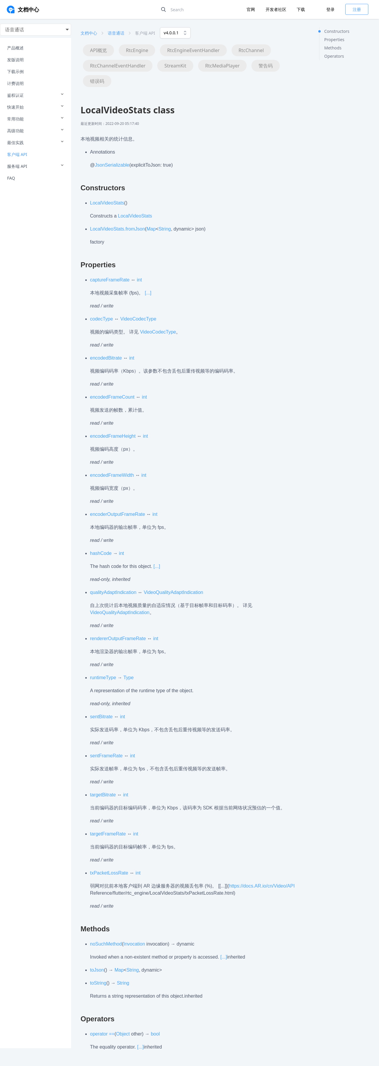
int (139, 279)
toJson (97, 969)
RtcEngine (137, 50)
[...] (148, 292)
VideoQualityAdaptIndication (173, 592)
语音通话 (116, 33)
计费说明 (15, 83)
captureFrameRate (109, 279)
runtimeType (103, 677)
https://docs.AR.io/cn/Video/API (262, 885)
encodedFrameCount (112, 397)
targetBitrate (103, 794)
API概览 (98, 50)
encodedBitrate (106, 357)
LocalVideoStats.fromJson (117, 228)
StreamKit (175, 65)
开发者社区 (277, 9)
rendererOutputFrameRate (118, 638)
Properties (334, 39)
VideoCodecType (138, 318)
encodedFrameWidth (112, 475)
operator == (102, 1033)
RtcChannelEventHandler (117, 65)
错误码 (97, 81)
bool (155, 1033)
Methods (332, 48)
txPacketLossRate (109, 872)
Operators (334, 56)
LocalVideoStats (107, 202)
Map (151, 228)
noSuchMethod (106, 943)
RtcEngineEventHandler (193, 50)
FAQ (11, 178)
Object (123, 1033)
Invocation (134, 943)
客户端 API (17, 154)
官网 (251, 9)
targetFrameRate (108, 833)
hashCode (101, 553)
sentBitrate (101, 716)
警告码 (265, 65)
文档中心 (89, 33)
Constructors (336, 31)
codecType (101, 318)
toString (98, 983)
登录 (330, 9)
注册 (357, 9)
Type (128, 677)
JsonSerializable (112, 165)
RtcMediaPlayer (222, 65)
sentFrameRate (106, 755)
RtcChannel (251, 50)
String (164, 228)
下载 (301, 9)
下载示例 (15, 71)
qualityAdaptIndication (113, 592)
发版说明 (15, 59)
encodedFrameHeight (113, 436)
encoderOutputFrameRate (117, 514)
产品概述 (15, 48)
